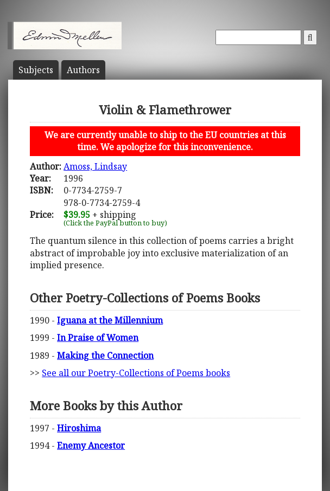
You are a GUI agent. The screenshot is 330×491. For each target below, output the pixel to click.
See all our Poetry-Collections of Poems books (136, 373)
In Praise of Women (97, 338)
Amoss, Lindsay (95, 166)
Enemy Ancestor (91, 445)
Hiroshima (79, 428)
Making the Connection (105, 355)
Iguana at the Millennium (110, 320)
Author (83, 70)
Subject (35, 70)
